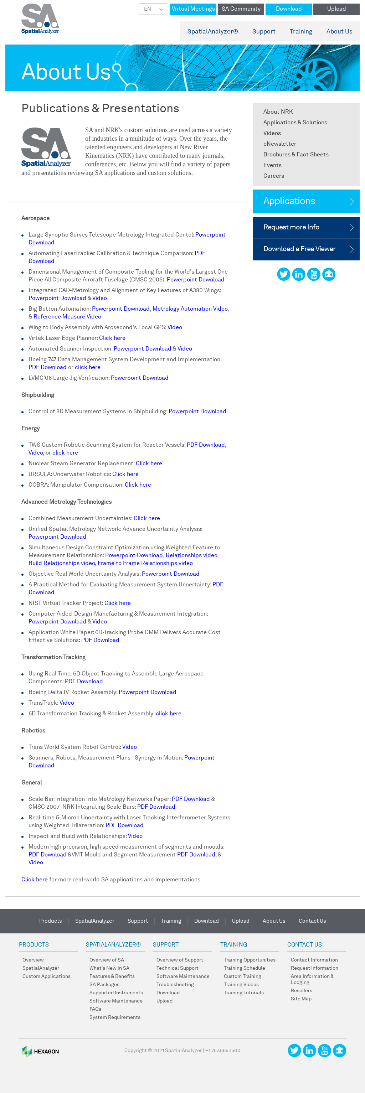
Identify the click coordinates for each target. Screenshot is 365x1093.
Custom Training (242, 976)
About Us (340, 32)
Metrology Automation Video (190, 309)
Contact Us (312, 921)
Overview (33, 960)
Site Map (301, 998)
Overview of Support (179, 960)
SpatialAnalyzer (212, 32)
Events (272, 166)
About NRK (278, 112)
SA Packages (104, 984)
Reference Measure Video (67, 317)
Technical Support (177, 968)
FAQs (95, 1009)
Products (50, 921)
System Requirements (114, 1017)
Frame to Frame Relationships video (145, 563)
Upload (336, 9)
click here (88, 368)
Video (99, 298)
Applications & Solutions (295, 123)
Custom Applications (46, 976)
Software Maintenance (116, 1001)
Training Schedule (244, 968)
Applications (289, 201)
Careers (273, 176)
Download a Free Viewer (299, 249)
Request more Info (291, 227)
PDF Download (48, 368)
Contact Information (314, 960)
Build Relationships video (62, 563)
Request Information (314, 968)
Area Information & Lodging (312, 979)
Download (289, 9)
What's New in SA (109, 968)
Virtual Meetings (193, 9)
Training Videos (241, 984)
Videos (272, 133)
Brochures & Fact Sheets (296, 155)
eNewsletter (279, 144)
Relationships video (191, 556)
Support (264, 32)
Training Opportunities (250, 960)
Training (301, 32)
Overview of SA (106, 960)
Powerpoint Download (196, 280)
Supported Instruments (116, 992)
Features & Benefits (112, 976)
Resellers (301, 990)
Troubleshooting (175, 984)
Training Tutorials (244, 992)
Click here (112, 338)
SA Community (241, 9)
